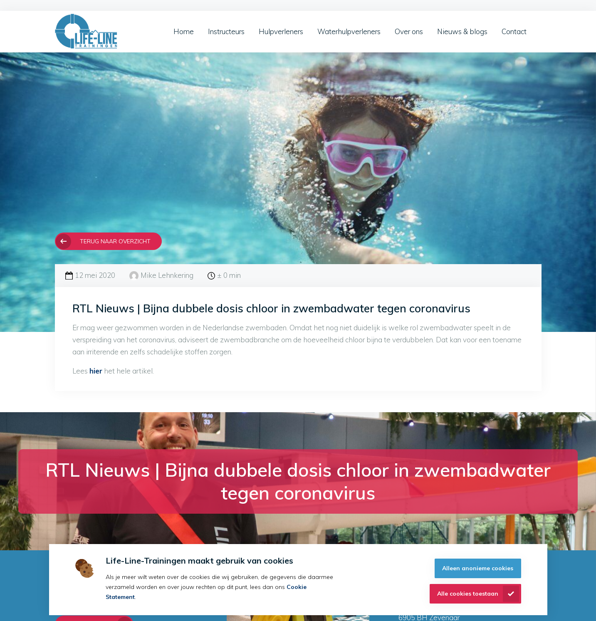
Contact (514, 31)
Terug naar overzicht (115, 241)
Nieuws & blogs (462, 31)
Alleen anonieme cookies (477, 568)
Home (183, 31)
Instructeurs (226, 31)
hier (95, 370)
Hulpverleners (281, 31)
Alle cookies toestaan (467, 593)
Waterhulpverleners (349, 31)
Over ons (409, 31)
